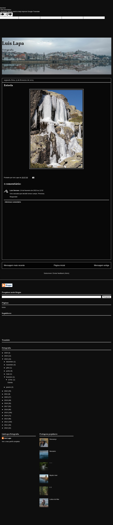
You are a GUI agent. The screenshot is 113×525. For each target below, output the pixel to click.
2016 (6, 409)
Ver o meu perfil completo (11, 441)
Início (4, 307)
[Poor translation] (9, 14)
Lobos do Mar (54, 499)
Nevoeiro (52, 451)
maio (8, 374)
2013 (6, 419)
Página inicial (59, 265)
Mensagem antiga (101, 265)
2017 (6, 406)
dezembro (10, 362)
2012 (6, 422)
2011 (6, 425)
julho (8, 368)
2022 (6, 391)
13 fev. (10, 380)
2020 (6, 397)
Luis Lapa (13, 43)
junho (8, 371)
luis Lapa (7, 438)
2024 (6, 356)
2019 (6, 400)
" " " (50, 463)
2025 (6, 353)
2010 (6, 428)
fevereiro (9, 377)
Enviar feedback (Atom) (61, 273)
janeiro (8, 387)
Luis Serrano (14, 190)
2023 (6, 359)
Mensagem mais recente (14, 265)
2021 (6, 394)
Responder (13, 197)
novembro (10, 365)
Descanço (52, 439)
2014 (6, 415)
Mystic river (53, 475)
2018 (6, 403)
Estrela (10, 382)
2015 (6, 412)
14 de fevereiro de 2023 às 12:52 (31, 190)
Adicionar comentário (13, 202)
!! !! (50, 487)
